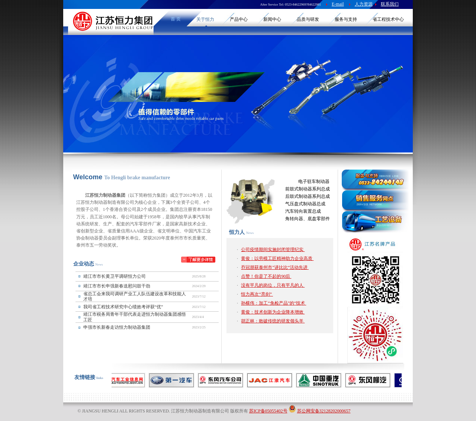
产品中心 (239, 19)
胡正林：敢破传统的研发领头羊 (273, 321)
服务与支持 (346, 19)
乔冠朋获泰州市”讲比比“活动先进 (275, 267)
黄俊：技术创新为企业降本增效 (273, 312)
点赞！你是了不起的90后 (266, 276)
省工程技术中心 (388, 19)
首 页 (176, 19)
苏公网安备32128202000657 (324, 411)
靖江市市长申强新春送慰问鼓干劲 (116, 286)
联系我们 (390, 4)
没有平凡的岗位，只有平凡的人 (273, 285)
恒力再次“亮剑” (257, 294)
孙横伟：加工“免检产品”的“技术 (273, 303)
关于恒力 (205, 19)
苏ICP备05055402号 (268, 411)
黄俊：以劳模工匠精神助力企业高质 (277, 258)
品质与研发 (308, 19)
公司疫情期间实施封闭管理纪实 (273, 249)
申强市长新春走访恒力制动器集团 (116, 327)
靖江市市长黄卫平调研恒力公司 (114, 276)
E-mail (338, 4)
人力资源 (364, 4)
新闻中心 (272, 19)
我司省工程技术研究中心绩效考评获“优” (123, 306)
